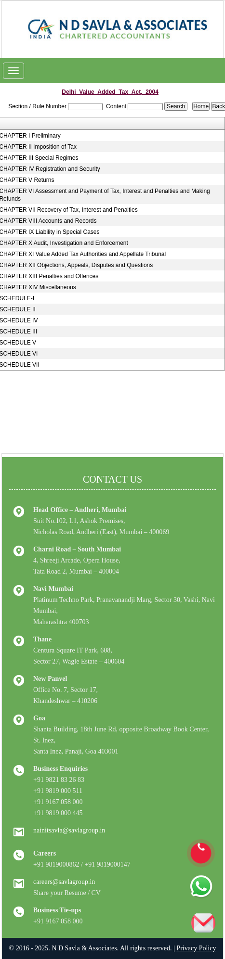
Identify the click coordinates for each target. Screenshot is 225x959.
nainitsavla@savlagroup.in (69, 830)
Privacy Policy (196, 948)
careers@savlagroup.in (64, 881)
